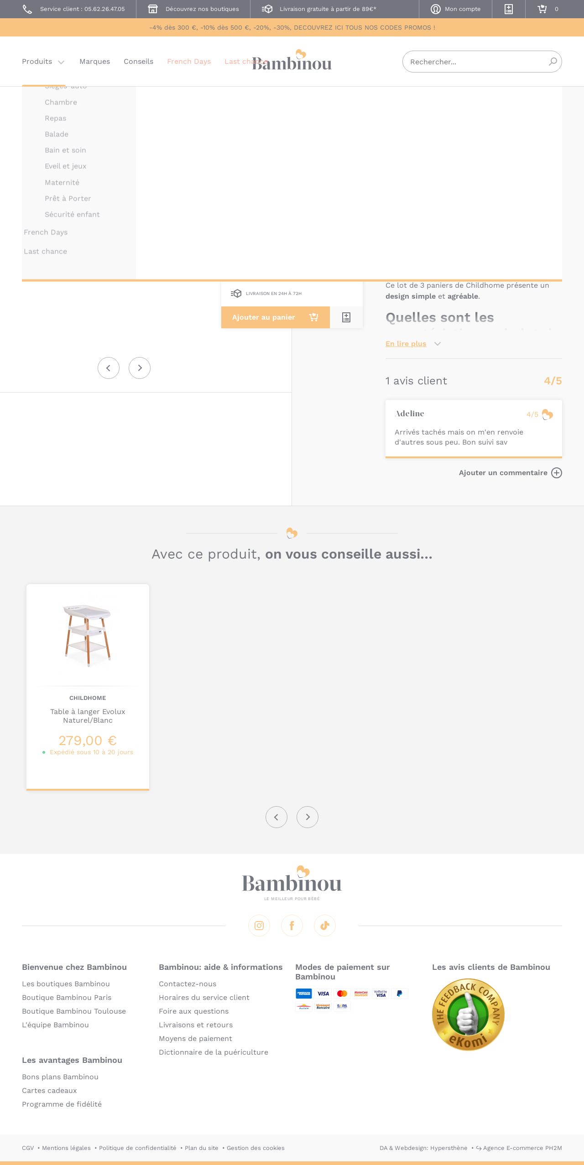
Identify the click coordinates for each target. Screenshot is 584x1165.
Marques (94, 61)
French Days (189, 61)
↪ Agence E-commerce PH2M (519, 1147)
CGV (28, 1147)
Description (407, 217)
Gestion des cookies (256, 1147)
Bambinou (292, 60)
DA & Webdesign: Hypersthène (424, 1147)
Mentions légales (66, 1147)
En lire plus (406, 343)
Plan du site (202, 1147)
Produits (37, 61)
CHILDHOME (404, 99)
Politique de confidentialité (138, 1147)
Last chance (246, 61)
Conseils (138, 61)
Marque (450, 217)
